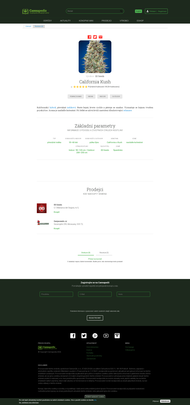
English (138, 11)
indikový (71, 107)
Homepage (129, 347)
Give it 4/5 (83, 86)
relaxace (127, 110)
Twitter (95, 37)
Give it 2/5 (77, 86)
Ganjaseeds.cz (60, 221)
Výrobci (124, 21)
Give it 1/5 (74, 86)
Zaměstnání (91, 359)
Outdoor (116, 96)
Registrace (162, 11)
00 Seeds (99, 76)
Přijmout (156, 401)
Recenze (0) (104, 253)
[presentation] (95, 304)
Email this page (100, 37)
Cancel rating (71, 87)
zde (95, 400)
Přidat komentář (95, 259)
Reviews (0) (39, 26)
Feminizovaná (75, 96)
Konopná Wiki (86, 21)
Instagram (117, 336)
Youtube (106, 336)
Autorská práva (92, 347)
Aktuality (65, 21)
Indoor (103, 96)
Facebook (89, 37)
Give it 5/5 (86, 86)
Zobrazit (29, 26)
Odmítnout (165, 401)
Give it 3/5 (80, 86)
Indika (90, 96)
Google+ (95, 336)
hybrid (53, 107)
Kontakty (90, 353)
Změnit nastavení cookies (95, 397)
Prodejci (106, 21)
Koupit (56, 212)
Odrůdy (47, 21)
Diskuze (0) (85, 253)
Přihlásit (153, 11)
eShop (140, 21)
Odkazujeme (130, 350)
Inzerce (89, 350)
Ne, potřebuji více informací (29, 402)
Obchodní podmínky (94, 356)
